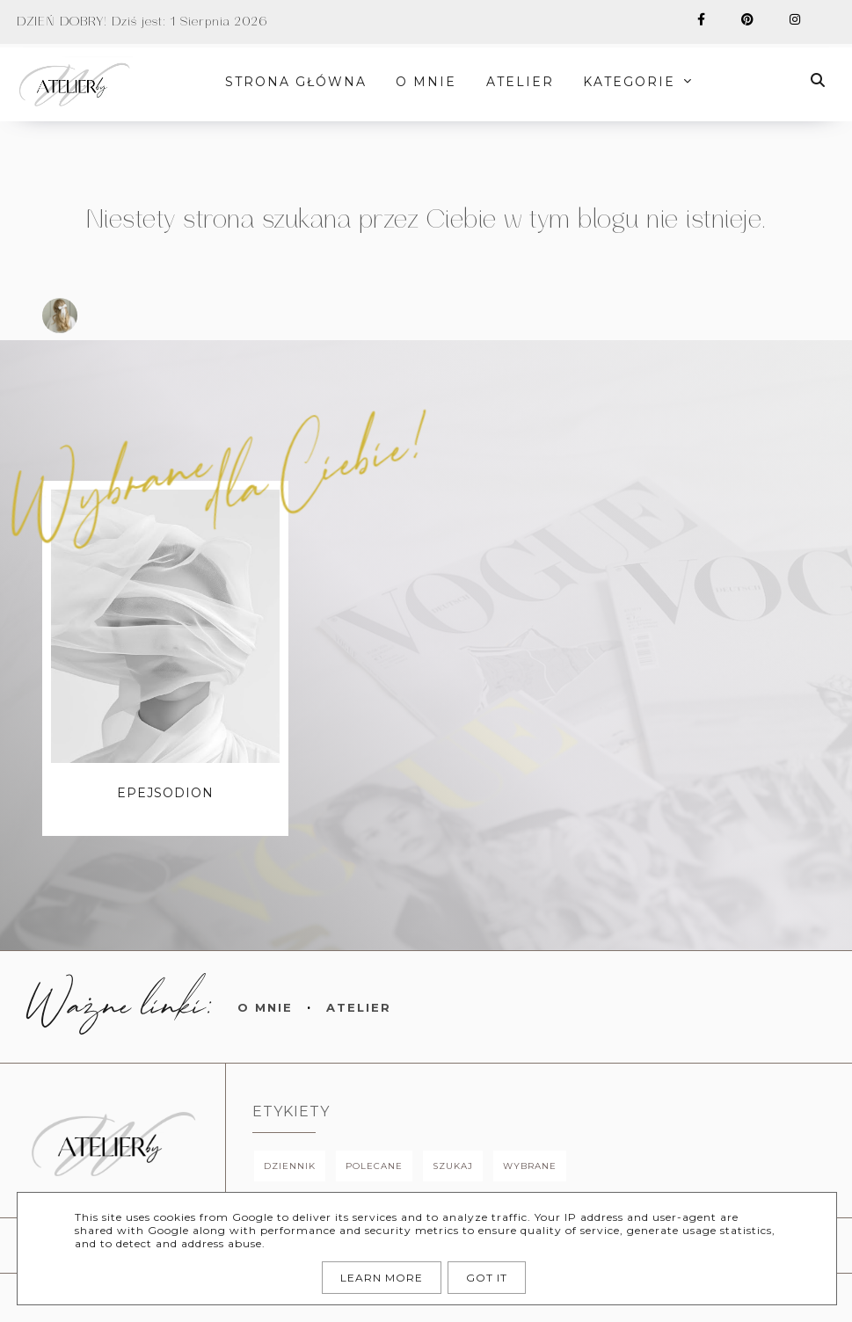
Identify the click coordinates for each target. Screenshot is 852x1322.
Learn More (381, 1277)
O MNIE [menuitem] (427, 82)
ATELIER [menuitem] (520, 82)
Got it (486, 1277)
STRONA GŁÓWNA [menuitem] (297, 82)
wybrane (530, 1166)
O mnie (265, 1007)
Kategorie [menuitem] (630, 82)
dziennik (290, 1166)
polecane (374, 1166)
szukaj (453, 1166)
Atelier (358, 1007)
